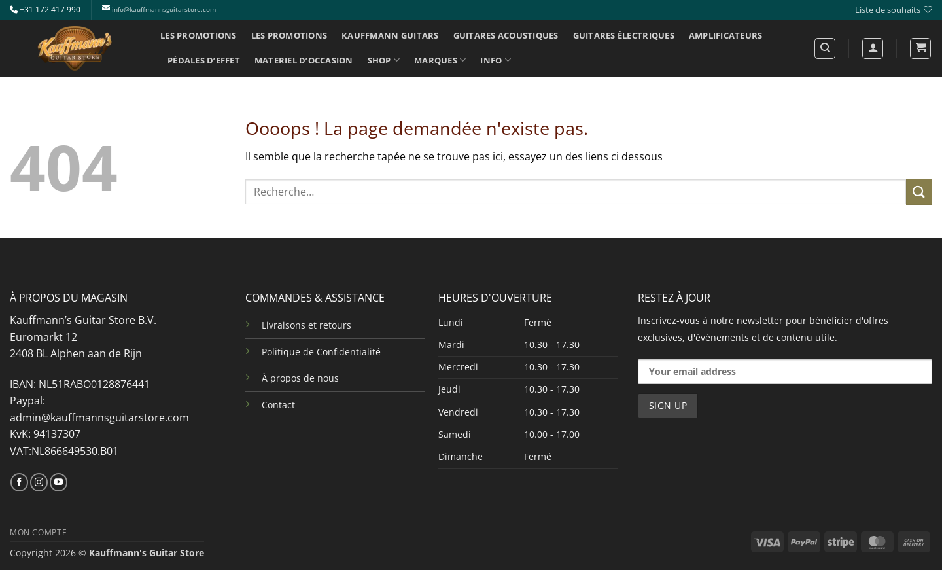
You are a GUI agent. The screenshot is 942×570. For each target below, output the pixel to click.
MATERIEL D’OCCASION (303, 60)
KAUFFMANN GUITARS (389, 35)
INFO (495, 60)
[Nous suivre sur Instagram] (39, 482)
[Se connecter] (872, 48)
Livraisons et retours (306, 325)
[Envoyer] (919, 191)
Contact (278, 405)
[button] (920, 48)
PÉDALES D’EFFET (203, 60)
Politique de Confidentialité (321, 352)
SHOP (384, 60)
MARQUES (440, 60)
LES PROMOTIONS (198, 35)
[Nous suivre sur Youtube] (58, 482)
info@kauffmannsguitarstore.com (164, 9)
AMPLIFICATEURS (726, 35)
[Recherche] (824, 48)
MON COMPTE (38, 532)
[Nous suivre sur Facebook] (19, 482)
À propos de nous (300, 378)
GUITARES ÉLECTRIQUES (623, 35)
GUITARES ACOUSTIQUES (506, 35)
